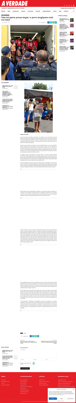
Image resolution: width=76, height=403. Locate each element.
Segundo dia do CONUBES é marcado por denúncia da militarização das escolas (7, 107)
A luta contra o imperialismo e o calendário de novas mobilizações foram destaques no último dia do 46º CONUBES (7, 93)
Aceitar (53, 398)
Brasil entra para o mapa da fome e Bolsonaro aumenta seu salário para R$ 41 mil (28, 342)
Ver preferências (70, 398)
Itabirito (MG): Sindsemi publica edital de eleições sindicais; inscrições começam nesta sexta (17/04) (64, 48)
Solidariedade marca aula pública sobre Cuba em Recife (7, 86)
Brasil (2, 15)
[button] (73, 389)
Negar (62, 398)
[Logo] (28, 3)
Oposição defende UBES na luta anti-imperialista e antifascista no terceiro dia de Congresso (7, 100)
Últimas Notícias (6, 15)
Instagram (24, 333)
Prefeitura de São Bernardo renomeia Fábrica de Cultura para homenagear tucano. (49, 342)
